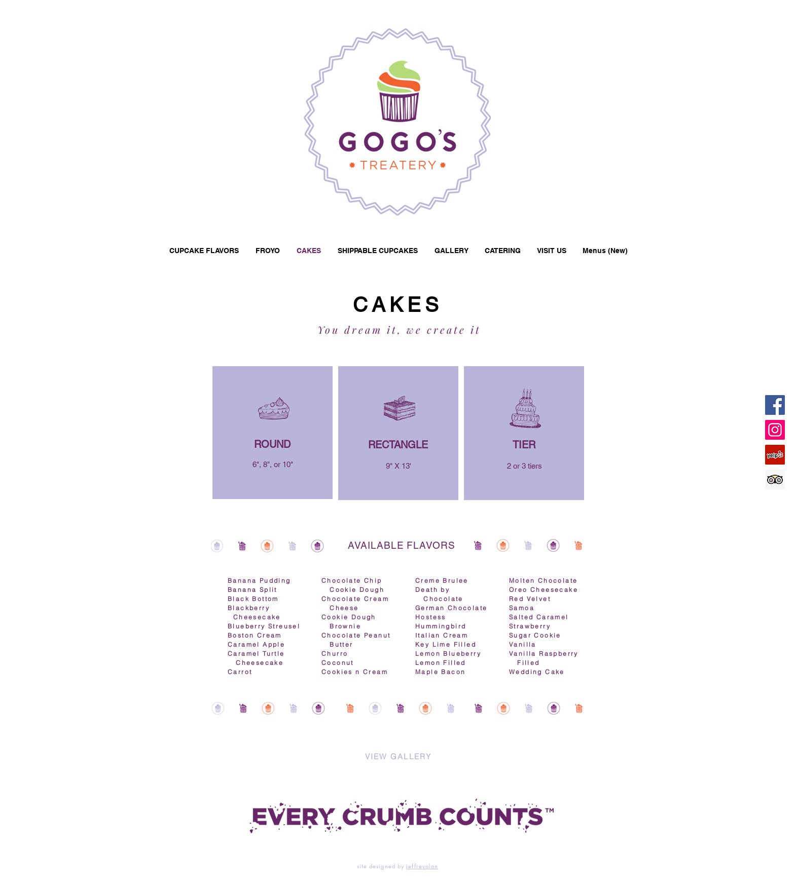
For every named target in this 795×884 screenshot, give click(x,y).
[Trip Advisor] (775, 479)
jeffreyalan (422, 866)
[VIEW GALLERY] (398, 756)
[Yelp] (775, 455)
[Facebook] (775, 405)
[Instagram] (775, 430)
